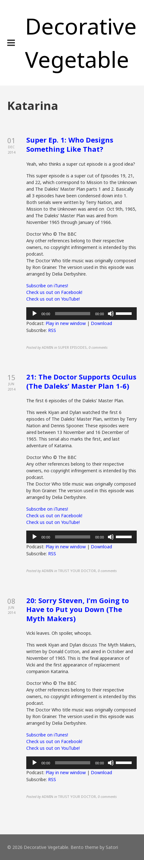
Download (101, 323)
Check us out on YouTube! (53, 299)
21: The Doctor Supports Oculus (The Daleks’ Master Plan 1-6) (81, 381)
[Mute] (111, 313)
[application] (81, 313)
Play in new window (66, 323)
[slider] (72, 313)
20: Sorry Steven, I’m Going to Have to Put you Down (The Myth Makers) (77, 609)
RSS (52, 330)
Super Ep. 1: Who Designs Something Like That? (69, 144)
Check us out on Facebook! (54, 292)
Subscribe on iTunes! (47, 286)
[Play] (34, 313)
